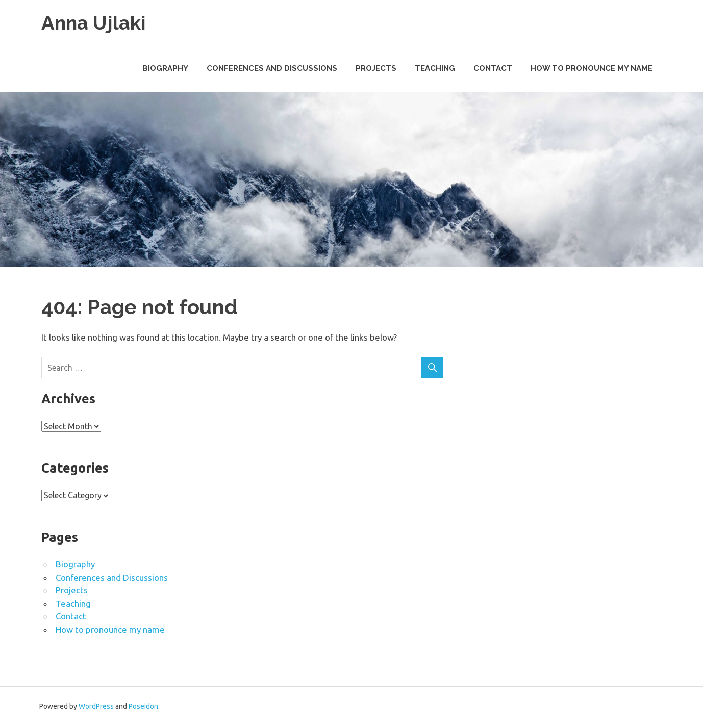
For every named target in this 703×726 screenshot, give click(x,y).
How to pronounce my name (591, 68)
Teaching (435, 68)
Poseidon (143, 706)
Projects (376, 68)
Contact (492, 68)
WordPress (96, 706)
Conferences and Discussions (272, 68)
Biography (165, 68)
